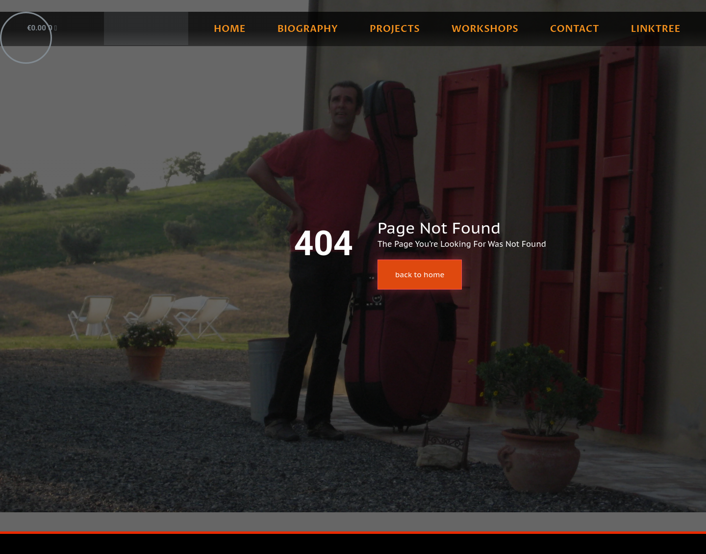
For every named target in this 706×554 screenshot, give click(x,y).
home (230, 29)
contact (574, 29)
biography (307, 29)
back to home (419, 274)
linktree (656, 29)
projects (395, 29)
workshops (485, 29)
